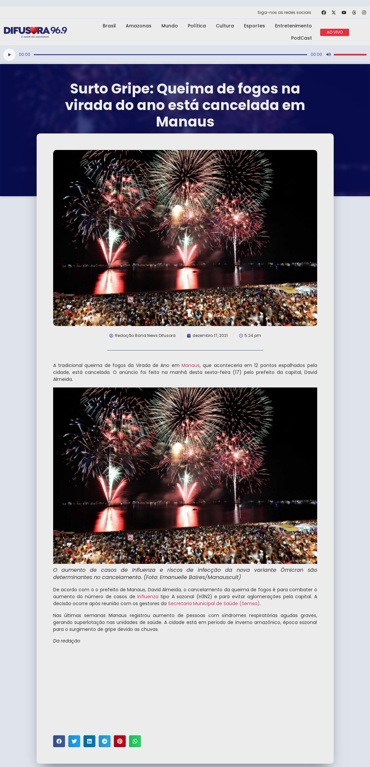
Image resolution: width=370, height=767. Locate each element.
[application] (185, 55)
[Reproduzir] (9, 55)
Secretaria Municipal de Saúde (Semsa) (214, 603)
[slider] (170, 54)
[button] (59, 741)
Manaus (190, 365)
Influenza (147, 596)
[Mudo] (328, 54)
